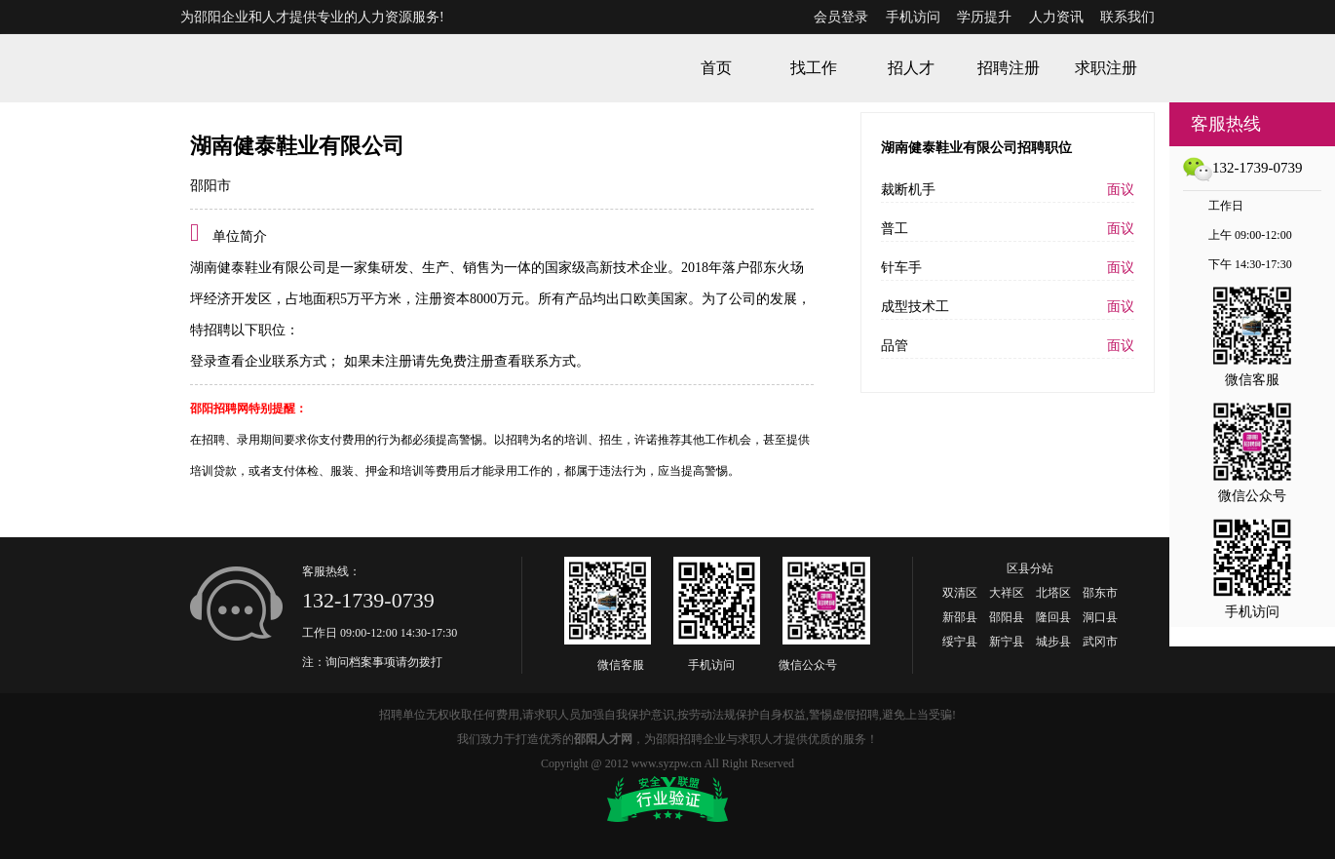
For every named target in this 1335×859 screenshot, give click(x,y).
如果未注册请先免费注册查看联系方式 (458, 361)
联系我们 (1127, 17)
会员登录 (841, 17)
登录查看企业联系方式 (258, 361)
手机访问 (913, 17)
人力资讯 (1056, 17)
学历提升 (984, 17)
